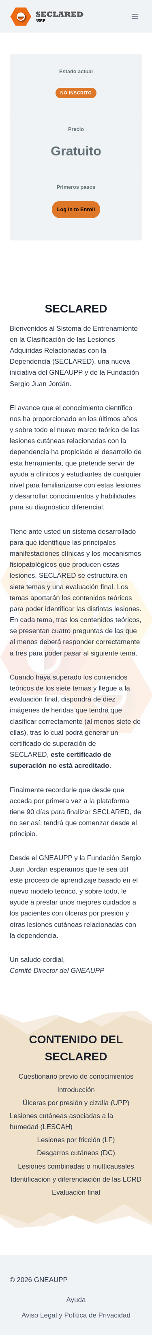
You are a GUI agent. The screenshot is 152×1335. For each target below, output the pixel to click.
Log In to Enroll (76, 209)
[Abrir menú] (134, 16)
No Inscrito (76, 92)
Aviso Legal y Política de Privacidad (76, 1315)
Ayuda (76, 1300)
